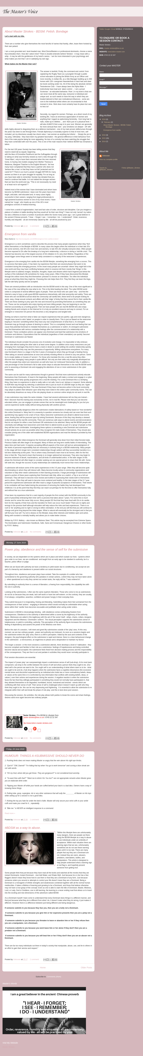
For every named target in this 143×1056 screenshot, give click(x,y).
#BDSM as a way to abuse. (23, 827)
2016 (104, 135)
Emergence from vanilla (20, 234)
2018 (104, 119)
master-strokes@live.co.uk (33, 717)
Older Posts (86, 967)
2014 (104, 141)
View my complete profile (108, 159)
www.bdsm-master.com (116, 52)
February (107, 122)
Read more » (10, 813)
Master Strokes (9, 1047)
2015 (104, 138)
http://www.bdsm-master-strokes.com (37, 723)
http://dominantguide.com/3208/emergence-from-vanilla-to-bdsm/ (37, 239)
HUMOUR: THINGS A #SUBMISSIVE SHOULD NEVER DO (44, 755)
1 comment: (35, 226)
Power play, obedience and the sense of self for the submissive (46, 549)
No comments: (36, 532)
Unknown (106, 156)
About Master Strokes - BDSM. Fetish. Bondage (36, 31)
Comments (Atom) (54, 977)
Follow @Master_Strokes (131, 168)
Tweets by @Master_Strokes (105, 168)
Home (43, 967)
